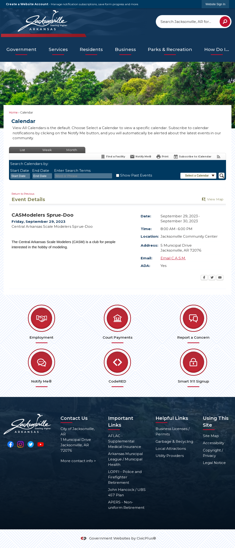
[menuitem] (21, 49)
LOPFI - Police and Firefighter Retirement (125, 477)
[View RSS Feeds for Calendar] (218, 156)
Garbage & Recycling (174, 441)
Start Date (19, 170)
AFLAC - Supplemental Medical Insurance (124, 441)
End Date (40, 170)
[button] (225, 21)
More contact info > (78, 461)
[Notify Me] (140, 156)
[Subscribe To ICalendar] (192, 156)
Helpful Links (172, 418)
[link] (215, 4)
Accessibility (213, 443)
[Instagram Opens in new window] (20, 444)
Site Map (211, 436)
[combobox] (20, 176)
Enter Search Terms (72, 170)
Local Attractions (171, 448)
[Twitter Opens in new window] (212, 278)
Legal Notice (214, 462)
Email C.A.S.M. (173, 258)
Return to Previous (23, 193)
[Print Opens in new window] (162, 156)
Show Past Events (136, 175)
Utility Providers (170, 455)
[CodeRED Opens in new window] (117, 368)
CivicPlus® (146, 538)
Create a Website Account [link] (27, 4)
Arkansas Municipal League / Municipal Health (125, 459)
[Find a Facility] (112, 156)
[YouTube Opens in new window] (40, 444)
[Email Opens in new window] (219, 278)
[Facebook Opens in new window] (204, 278)
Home (13, 112)
